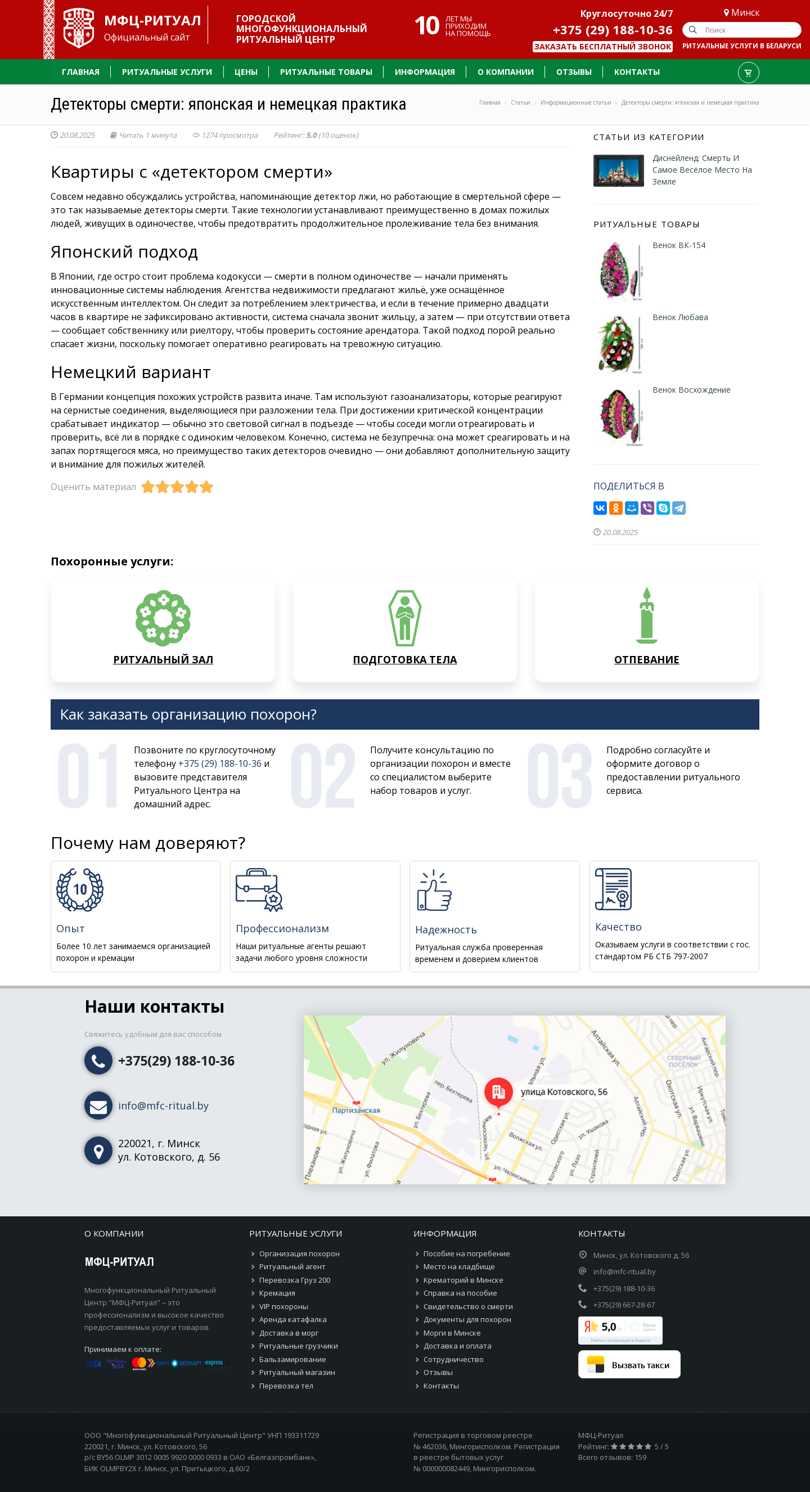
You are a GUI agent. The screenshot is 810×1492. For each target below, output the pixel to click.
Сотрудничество (454, 1359)
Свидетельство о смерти (468, 1306)
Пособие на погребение (467, 1253)
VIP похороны (283, 1306)
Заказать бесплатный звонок (602, 46)
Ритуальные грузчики (298, 1346)
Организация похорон (299, 1253)
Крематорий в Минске (463, 1280)
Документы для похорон (467, 1319)
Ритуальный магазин (297, 1372)
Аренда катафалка (293, 1319)
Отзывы (438, 1372)
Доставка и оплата (458, 1346)
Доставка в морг (288, 1333)
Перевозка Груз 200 (294, 1280)
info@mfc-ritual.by (163, 1105)
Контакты (441, 1386)
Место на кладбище (459, 1266)
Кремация (277, 1293)
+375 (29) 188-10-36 (613, 29)
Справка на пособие (460, 1293)
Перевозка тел (286, 1386)
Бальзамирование (292, 1359)
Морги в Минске (452, 1333)
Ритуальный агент (292, 1266)
